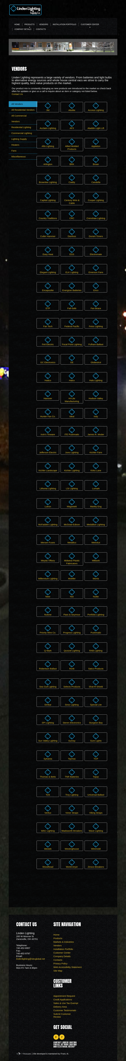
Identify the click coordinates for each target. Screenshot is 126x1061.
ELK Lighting (71, 269)
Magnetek (72, 503)
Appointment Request (64, 996)
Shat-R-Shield (96, 683)
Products (29, 25)
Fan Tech (47, 323)
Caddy (72, 179)
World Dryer (72, 863)
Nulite (96, 593)
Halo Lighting (95, 377)
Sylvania (48, 755)
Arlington (47, 161)
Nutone (47, 611)
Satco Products (96, 665)
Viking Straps (95, 809)
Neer (48, 593)
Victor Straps (71, 809)
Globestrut (96, 359)
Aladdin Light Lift (96, 125)
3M (48, 107)
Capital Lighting (48, 197)
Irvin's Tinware (48, 431)
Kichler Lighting (72, 467)
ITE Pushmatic (71, 431)
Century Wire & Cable (72, 198)
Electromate (96, 251)
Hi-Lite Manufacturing (72, 397)
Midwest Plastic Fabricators (72, 559)
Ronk (72, 665)
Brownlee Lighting (48, 179)
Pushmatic (96, 629)
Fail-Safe (71, 305)
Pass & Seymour (71, 611)
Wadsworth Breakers (72, 827)
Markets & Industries (63, 942)
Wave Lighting (96, 827)
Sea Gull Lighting (47, 683)
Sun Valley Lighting (47, 737)
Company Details (23, 29)
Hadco (48, 377)
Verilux (47, 809)
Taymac (72, 755)
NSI (72, 593)
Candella (95, 179)
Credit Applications (62, 999)
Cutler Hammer (48, 233)
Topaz (96, 773)
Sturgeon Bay (96, 719)
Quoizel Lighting (72, 647)
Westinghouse (72, 845)
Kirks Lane (96, 467)
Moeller (71, 575)
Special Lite (96, 701)
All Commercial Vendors (19, 118)
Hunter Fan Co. (48, 413)
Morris (96, 575)
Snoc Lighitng (72, 701)
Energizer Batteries (71, 287)
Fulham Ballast (95, 341)
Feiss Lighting (96, 323)
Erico (96, 287)
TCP (96, 755)
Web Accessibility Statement (67, 967)
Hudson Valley (96, 395)
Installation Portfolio (64, 24)
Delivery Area (60, 1006)
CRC (72, 215)
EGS (72, 251)
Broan (96, 161)
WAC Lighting (48, 827)
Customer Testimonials (64, 1010)
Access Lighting (96, 107)
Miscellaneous (18, 156)
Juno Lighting (71, 449)
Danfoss (72, 233)
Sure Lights (96, 737)
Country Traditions (48, 215)
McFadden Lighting (47, 521)
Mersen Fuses (48, 539)
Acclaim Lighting (48, 125)
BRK (72, 161)
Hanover (48, 395)
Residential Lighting (21, 127)
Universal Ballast (95, 791)
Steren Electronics (72, 719)
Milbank (96, 557)
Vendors (43, 24)
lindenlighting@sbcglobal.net (30, 959)
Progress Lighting (72, 629)
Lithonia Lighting (48, 485)
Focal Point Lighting (72, 341)
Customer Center (90, 25)
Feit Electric (48, 341)
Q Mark (47, 647)
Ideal (72, 413)
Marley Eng (96, 503)
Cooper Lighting (96, 197)
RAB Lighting (95, 647)
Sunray (71, 737)
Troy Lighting (71, 791)
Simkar (47, 701)
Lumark (96, 485)
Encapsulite (48, 287)
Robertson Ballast (48, 665)
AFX (72, 125)
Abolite (71, 107)
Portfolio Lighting (95, 611)
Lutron (48, 503)
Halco (72, 377)
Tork (48, 791)
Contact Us (17, 94)
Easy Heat (48, 251)
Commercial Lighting (21, 133)
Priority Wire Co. (48, 629)
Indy (96, 413)
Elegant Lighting (48, 269)
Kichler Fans (96, 449)
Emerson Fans (95, 269)
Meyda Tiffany (48, 557)
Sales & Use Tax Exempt (65, 1003)
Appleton (95, 143)
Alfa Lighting (48, 143)
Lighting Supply (19, 139)
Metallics (72, 539)
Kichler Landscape (48, 467)
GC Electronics (47, 359)
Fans (13, 150)
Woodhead (47, 863)
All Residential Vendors (22, 110)
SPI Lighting (48, 719)
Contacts (41, 29)
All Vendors (17, 104)
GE (72, 359)
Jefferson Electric (48, 449)
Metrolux (96, 539)
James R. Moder (96, 431)
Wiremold (95, 845)
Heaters (15, 145)
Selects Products (71, 683)
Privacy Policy (60, 963)
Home (17, 24)
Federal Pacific (71, 323)
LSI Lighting (72, 485)
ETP (48, 305)
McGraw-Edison (72, 521)
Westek (48, 845)
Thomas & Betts (48, 773)
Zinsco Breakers (96, 863)
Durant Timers (96, 233)
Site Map (57, 970)
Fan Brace (96, 305)
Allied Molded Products (72, 144)
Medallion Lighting (96, 521)
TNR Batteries (72, 773)
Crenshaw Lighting (96, 215)
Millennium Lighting (47, 575)
